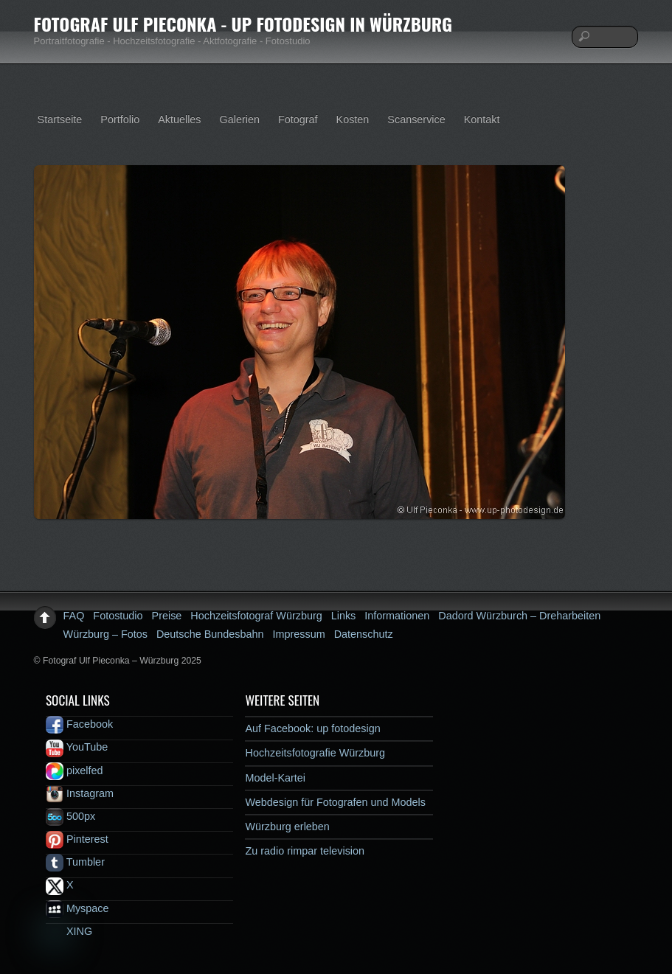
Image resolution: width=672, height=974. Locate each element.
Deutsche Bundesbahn (210, 634)
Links (343, 616)
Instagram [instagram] (80, 793)
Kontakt (482, 119)
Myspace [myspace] (77, 908)
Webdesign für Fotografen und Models (335, 802)
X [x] (60, 885)
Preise (167, 616)
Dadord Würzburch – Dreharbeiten (519, 616)
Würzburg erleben (287, 826)
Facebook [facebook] (79, 724)
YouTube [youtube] (77, 747)
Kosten (353, 119)
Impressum (299, 634)
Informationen (396, 616)
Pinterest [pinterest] (77, 839)
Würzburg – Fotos (105, 634)
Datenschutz (363, 634)
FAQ (74, 616)
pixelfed (74, 770)
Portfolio (119, 119)
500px (70, 816)
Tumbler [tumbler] (75, 862)
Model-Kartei (275, 778)
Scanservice (416, 119)
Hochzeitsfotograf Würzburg (256, 616)
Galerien (240, 119)
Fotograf (298, 119)
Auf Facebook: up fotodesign (312, 728)
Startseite (60, 119)
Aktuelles (179, 119)
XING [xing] (69, 931)
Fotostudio (117, 616)
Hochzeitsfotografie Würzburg (315, 753)
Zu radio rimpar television (304, 851)
